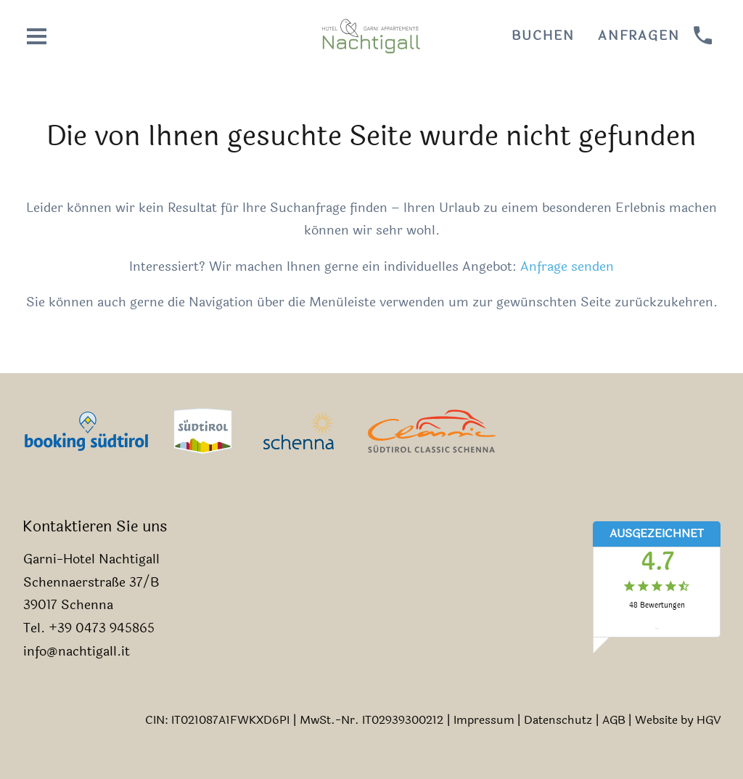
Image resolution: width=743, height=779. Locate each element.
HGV (709, 720)
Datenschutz (558, 720)
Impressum (483, 720)
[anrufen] (703, 36)
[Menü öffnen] (37, 36)
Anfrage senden (567, 267)
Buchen (543, 36)
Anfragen (639, 36)
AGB (613, 720)
